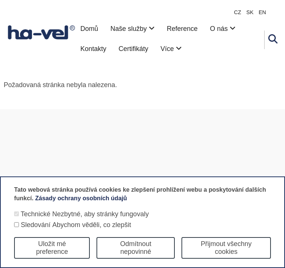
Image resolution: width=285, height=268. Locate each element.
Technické (35, 222)
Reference (182, 28)
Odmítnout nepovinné (135, 255)
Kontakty (93, 48)
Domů (89, 28)
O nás (223, 28)
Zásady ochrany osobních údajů (81, 205)
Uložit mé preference (52, 255)
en (262, 12)
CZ (237, 12)
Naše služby (132, 28)
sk (249, 12)
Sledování (35, 232)
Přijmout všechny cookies (226, 255)
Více (171, 48)
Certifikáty (133, 48)
